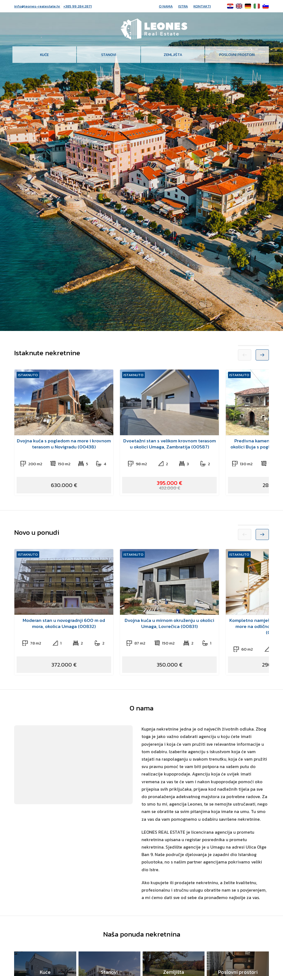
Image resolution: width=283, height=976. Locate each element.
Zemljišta (173, 54)
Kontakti (202, 6)
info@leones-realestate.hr (37, 6)
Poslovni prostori (237, 54)
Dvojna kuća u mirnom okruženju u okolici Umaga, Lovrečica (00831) (169, 623)
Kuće (44, 54)
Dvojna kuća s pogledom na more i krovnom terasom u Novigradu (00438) (64, 444)
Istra (183, 6)
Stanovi (108, 54)
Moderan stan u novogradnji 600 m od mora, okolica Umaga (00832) (64, 623)
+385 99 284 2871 (77, 6)
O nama (166, 6)
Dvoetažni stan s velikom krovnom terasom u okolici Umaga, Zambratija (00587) (169, 444)
